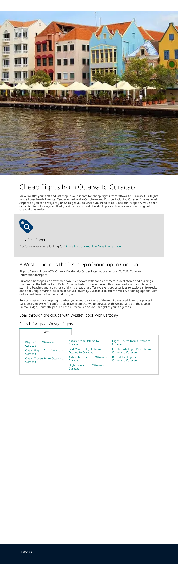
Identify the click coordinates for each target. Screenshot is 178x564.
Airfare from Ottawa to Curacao (84, 342)
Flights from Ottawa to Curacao (40, 343)
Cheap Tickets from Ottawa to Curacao (45, 360)
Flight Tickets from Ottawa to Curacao (131, 342)
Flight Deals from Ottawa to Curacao (87, 366)
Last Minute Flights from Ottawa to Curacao (85, 350)
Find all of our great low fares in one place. (94, 246)
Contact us (25, 552)
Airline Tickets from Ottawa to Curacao (88, 358)
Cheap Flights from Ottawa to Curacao (44, 352)
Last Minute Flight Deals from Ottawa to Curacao (131, 350)
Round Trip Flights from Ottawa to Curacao (127, 358)
